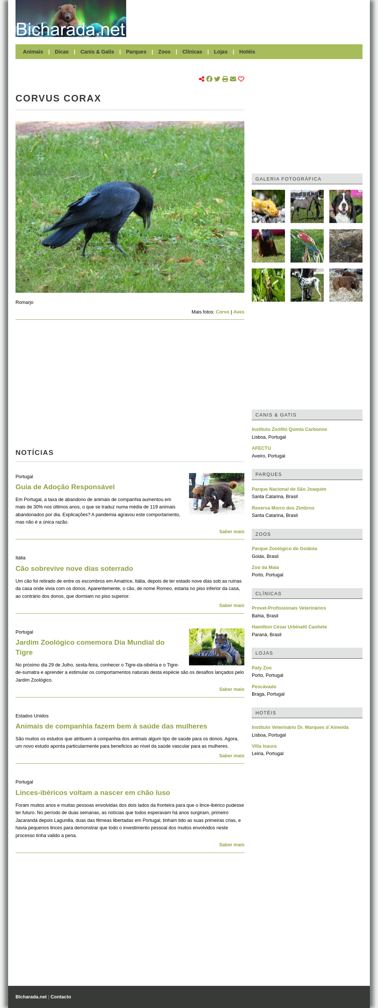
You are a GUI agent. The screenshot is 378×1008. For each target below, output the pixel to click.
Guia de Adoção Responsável (65, 487)
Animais (33, 52)
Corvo (222, 312)
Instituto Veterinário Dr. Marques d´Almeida (300, 727)
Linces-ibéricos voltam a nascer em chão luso (93, 792)
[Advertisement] (248, 18)
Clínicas (192, 52)
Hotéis (247, 52)
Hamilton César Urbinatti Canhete (289, 627)
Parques (136, 52)
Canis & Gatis (97, 52)
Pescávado (264, 686)
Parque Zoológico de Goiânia (284, 548)
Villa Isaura (264, 746)
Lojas (221, 52)
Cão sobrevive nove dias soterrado (74, 568)
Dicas (62, 52)
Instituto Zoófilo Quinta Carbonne (289, 429)
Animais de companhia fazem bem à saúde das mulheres (111, 726)
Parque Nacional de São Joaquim (289, 489)
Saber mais (231, 531)
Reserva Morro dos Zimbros (283, 508)
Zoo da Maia (265, 567)
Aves (238, 312)
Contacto (61, 997)
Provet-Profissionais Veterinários (289, 608)
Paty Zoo (262, 668)
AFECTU (261, 448)
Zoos (164, 52)
